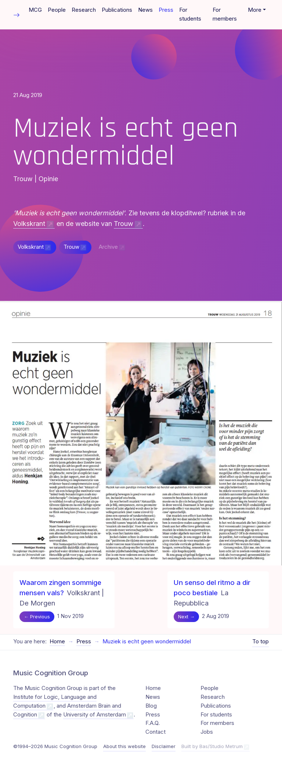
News (145, 10)
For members (225, 14)
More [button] (254, 10)
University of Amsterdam (94, 714)
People (57, 10)
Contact (155, 732)
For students (190, 14)
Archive (108, 247)
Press (166, 10)
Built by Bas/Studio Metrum (212, 746)
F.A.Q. (152, 723)
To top (260, 641)
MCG (35, 10)
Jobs (206, 732)
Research (84, 10)
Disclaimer (164, 746)
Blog (151, 705)
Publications (117, 10)
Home (57, 641)
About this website (124, 746)
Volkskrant (29, 223)
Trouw (123, 223)
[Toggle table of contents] (16, 14)
